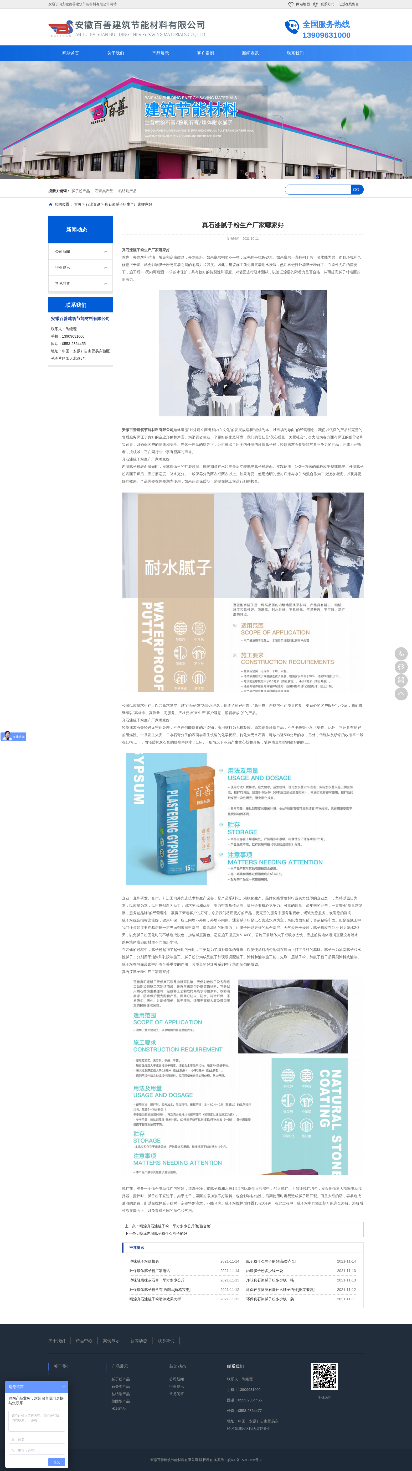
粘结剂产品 (127, 191)
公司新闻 (62, 251)
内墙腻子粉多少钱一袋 (264, 1271)
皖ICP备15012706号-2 (245, 1460)
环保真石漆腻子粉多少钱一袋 (270, 1299)
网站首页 (70, 53)
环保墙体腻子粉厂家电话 (150, 1271)
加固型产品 (120, 1401)
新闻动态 (138, 1340)
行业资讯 (93, 204)
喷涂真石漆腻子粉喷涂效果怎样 (155, 1299)
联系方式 (327, 4)
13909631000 (401, 653)
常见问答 (62, 283)
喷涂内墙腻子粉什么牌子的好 (163, 1233)
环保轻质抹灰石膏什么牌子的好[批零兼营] (280, 1289)
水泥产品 (118, 1408)
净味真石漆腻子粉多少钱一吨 (270, 1280)
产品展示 (160, 53)
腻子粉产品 (80, 191)
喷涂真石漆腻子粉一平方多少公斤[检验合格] (176, 1226)
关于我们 (115, 53)
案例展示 (111, 1340)
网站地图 (303, 4)
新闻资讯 (250, 53)
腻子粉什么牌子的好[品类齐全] (271, 1261)
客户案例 (205, 53)
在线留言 (352, 4)
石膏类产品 (104, 191)
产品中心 (84, 1340)
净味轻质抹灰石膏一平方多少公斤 (157, 1280)
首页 (77, 204)
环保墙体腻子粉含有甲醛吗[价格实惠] (160, 1289)
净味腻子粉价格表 (144, 1261)
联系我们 (295, 53)
